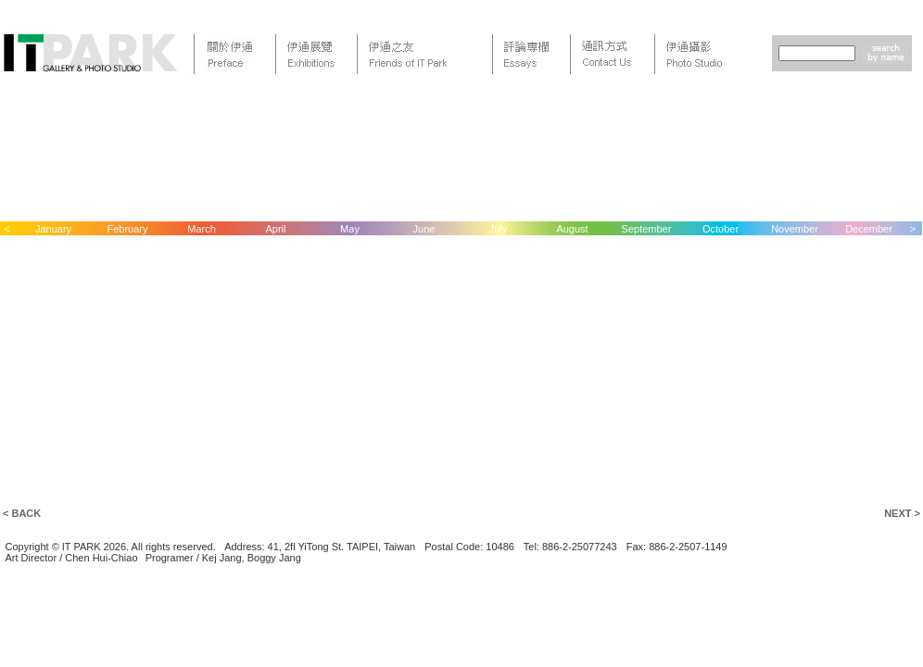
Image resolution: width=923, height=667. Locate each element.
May (350, 228)
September (647, 228)
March (201, 228)
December (868, 228)
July (498, 228)
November (794, 228)
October (720, 228)
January (53, 228)
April (275, 228)
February (127, 228)
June (424, 228)
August (572, 228)
